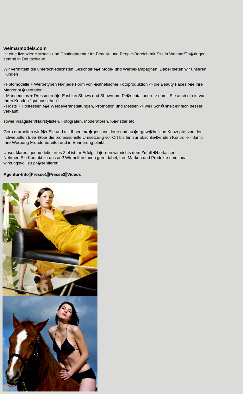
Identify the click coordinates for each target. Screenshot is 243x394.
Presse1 (39, 174)
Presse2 (57, 174)
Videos (74, 174)
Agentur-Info (16, 174)
